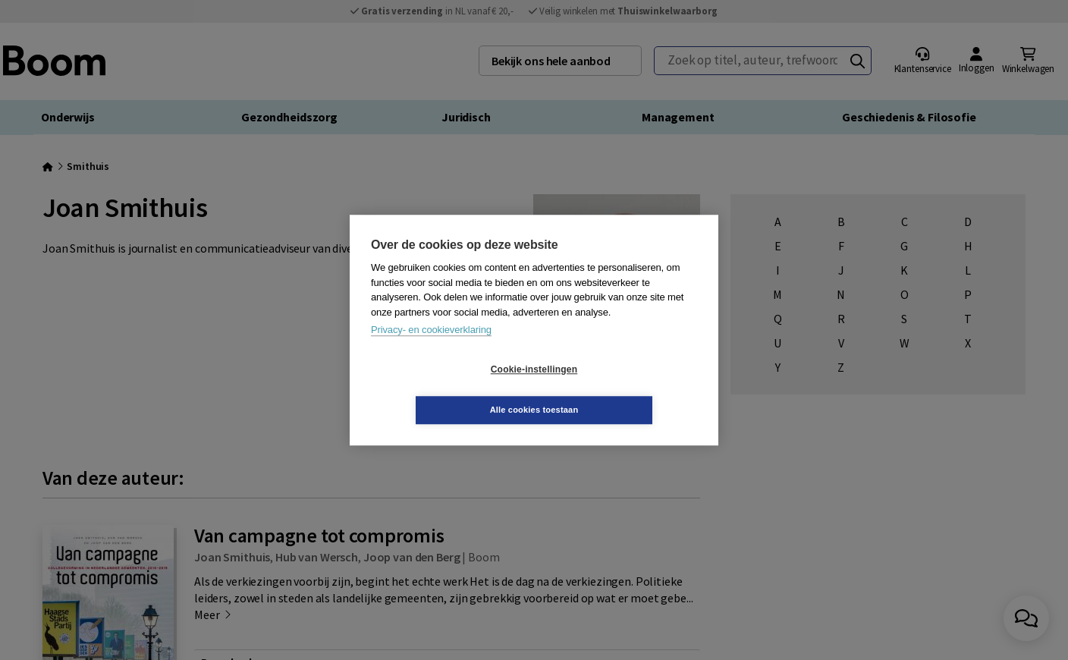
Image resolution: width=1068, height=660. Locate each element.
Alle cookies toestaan (624, 389)
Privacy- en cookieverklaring (431, 350)
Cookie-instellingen (443, 390)
